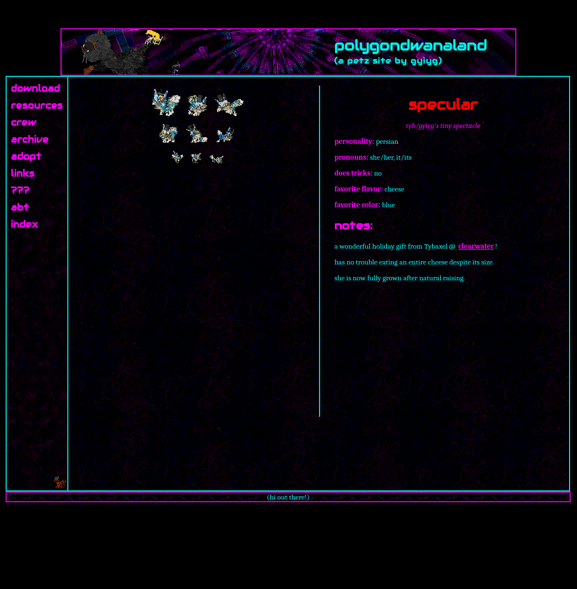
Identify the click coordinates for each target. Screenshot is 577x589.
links (23, 174)
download (35, 89)
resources (37, 106)
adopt (26, 157)
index (24, 225)
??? (20, 191)
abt (20, 208)
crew (23, 123)
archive (30, 140)
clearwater (476, 246)
